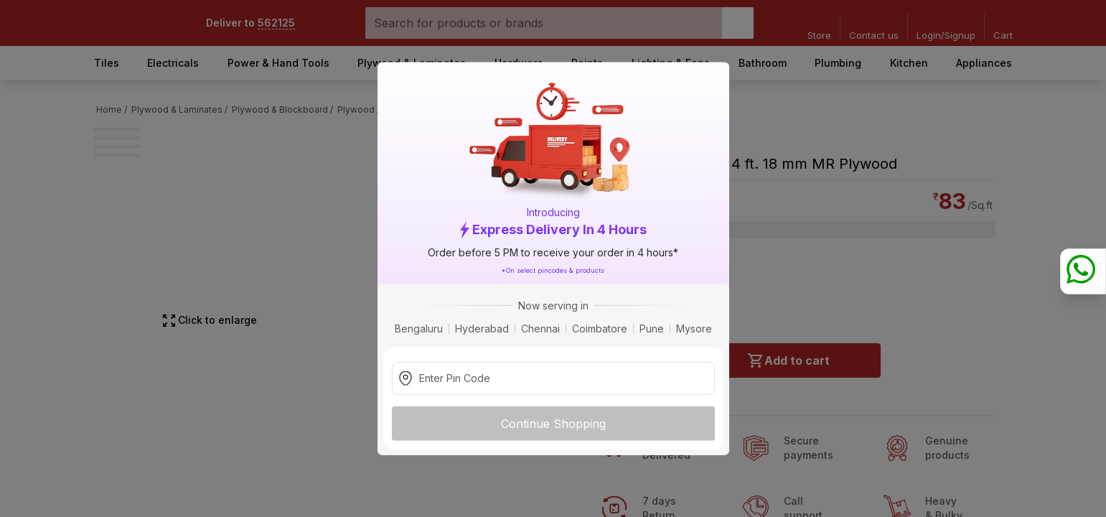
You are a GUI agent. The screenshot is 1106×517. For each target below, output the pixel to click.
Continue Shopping (553, 423)
